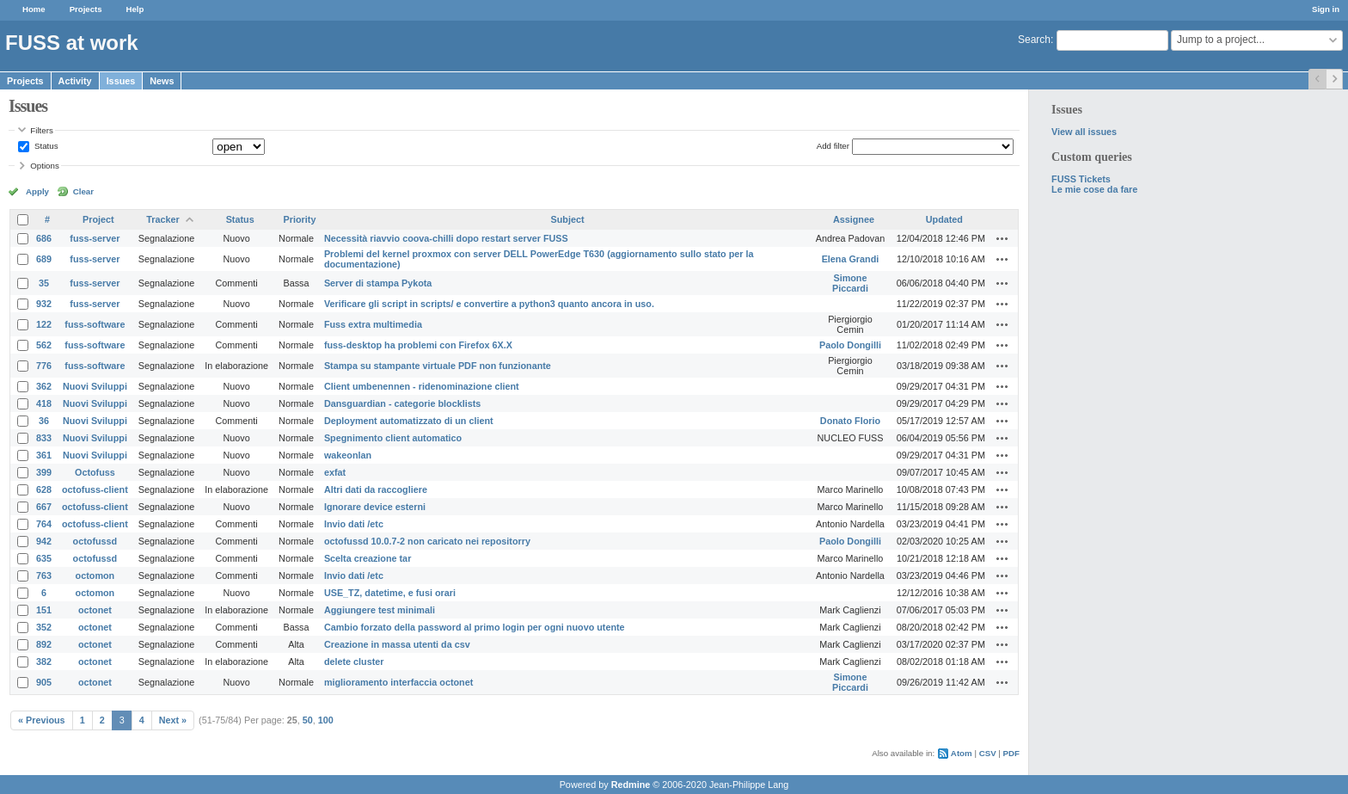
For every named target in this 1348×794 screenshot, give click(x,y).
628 (44, 489)
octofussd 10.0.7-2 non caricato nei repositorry (427, 541)
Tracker (162, 219)
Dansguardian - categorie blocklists (402, 403)
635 (44, 558)
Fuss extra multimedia (373, 324)
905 (44, 682)
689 (44, 259)
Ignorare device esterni (375, 507)
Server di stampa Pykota (378, 283)
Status (45, 146)
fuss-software (94, 324)
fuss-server (94, 238)
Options (44, 165)
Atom (961, 753)
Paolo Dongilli (850, 345)
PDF (1011, 753)
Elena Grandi (850, 259)
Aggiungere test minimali (379, 610)
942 (44, 541)
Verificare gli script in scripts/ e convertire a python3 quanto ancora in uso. (489, 304)
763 (44, 575)
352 (44, 627)
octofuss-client (95, 489)
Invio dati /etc (353, 524)
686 (44, 238)
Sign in (1325, 9)
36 (44, 420)
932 (44, 304)
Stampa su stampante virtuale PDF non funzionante (437, 365)
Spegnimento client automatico (393, 438)
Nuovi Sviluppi (95, 386)
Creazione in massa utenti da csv (397, 644)
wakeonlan (347, 455)
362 (44, 386)
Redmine (631, 784)
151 (44, 610)
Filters (41, 130)
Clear (83, 191)
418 (44, 403)
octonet (95, 610)
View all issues (1084, 131)
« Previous (41, 720)
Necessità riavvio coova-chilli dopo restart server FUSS (446, 238)
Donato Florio (850, 420)
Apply (37, 191)
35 (44, 283)
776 (44, 365)
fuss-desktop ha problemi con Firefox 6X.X (418, 345)
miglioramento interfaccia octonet (398, 682)
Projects (86, 9)
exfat (335, 472)
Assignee (853, 219)
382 (44, 661)
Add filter (833, 146)
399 (44, 472)
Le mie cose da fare (1094, 189)
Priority (300, 219)
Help (135, 9)
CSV (987, 753)
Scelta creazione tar (367, 558)
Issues (121, 81)
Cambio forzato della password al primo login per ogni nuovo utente (474, 627)
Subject (568, 219)
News (162, 81)
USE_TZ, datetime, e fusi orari (390, 593)
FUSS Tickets (1081, 179)
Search (1034, 40)
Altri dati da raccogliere (375, 489)
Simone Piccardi (850, 283)
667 (44, 507)
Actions (1002, 238)
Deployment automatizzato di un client (408, 420)
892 (44, 644)
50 (308, 720)
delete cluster (354, 661)
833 (44, 438)
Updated (944, 219)
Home (34, 9)
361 (44, 455)
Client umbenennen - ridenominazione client (421, 386)
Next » (173, 720)
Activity (75, 81)
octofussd (95, 541)
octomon (95, 575)
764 (44, 524)
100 (326, 720)
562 (44, 345)
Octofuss (95, 472)
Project (98, 219)
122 (44, 324)
